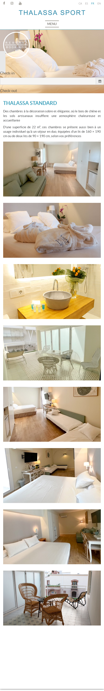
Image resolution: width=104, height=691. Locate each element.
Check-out (8, 90)
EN (99, 3)
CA (80, 3)
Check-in (7, 73)
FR (92, 3)
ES (86, 3)
